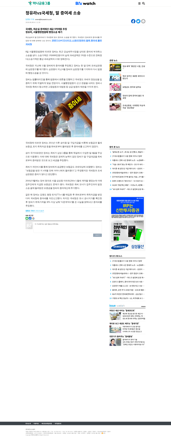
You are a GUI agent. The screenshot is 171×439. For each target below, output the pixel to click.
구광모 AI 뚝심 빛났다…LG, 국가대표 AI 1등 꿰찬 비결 (132, 298)
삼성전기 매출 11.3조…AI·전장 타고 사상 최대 (129, 285)
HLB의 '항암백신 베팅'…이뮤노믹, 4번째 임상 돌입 (131, 185)
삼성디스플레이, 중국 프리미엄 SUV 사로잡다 (129, 281)
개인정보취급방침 (46, 423)
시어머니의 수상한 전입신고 (132, 331)
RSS (103, 433)
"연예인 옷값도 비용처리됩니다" (134, 344)
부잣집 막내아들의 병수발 (131, 329)
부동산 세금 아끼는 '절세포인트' (122, 310)
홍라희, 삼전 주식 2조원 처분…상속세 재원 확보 (129, 290)
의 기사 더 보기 (35, 211)
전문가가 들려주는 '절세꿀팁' (121, 336)
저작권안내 (58, 423)
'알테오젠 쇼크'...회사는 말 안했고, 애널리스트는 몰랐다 (132, 152)
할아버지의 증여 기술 (130, 339)
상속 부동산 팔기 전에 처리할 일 (134, 342)
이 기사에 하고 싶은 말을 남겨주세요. (68, 227)
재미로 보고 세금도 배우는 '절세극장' (124, 323)
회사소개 (28, 423)
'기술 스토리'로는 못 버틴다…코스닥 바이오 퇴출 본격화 (132, 164)
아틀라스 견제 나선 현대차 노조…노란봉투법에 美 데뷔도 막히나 (136, 160)
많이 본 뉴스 (114, 146)
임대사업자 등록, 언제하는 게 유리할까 (136, 316)
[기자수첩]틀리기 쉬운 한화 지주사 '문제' (127, 156)
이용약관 (36, 423)
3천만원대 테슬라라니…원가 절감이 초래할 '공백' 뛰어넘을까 (134, 172)
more (143, 306)
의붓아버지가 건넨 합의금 (131, 326)
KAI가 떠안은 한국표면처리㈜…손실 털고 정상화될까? (132, 294)
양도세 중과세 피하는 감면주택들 (134, 318)
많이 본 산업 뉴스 (115, 256)
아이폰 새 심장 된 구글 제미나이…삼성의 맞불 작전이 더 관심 (134, 168)
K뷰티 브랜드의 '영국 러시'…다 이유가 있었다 (129, 181)
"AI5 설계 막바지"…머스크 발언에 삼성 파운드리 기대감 (133, 189)
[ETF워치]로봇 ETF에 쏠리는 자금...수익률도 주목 (130, 176)
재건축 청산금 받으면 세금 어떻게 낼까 (136, 313)
